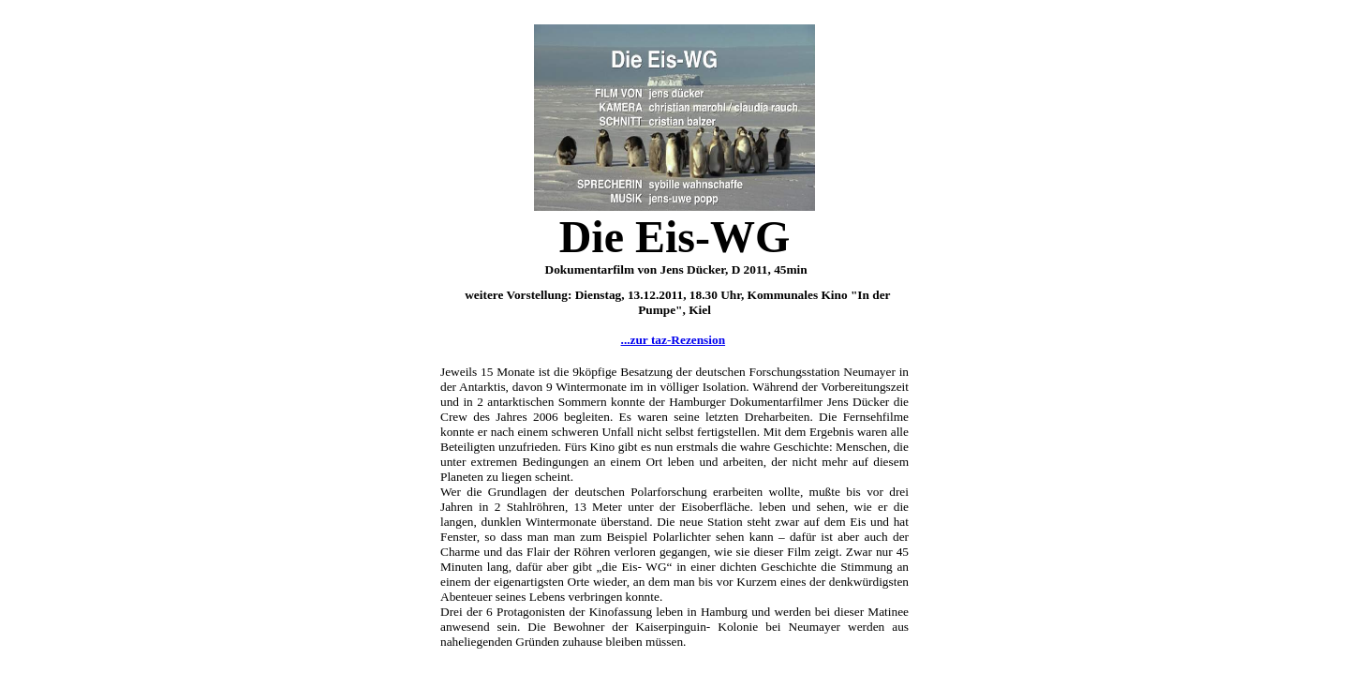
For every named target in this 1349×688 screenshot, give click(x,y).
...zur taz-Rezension (673, 340)
